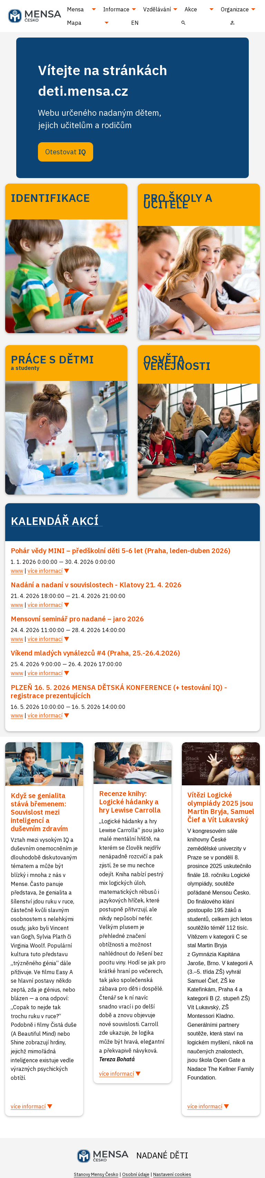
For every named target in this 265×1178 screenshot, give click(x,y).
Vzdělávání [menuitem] (157, 9)
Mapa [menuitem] (74, 22)
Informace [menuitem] (116, 9)
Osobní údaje (135, 1174)
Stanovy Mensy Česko (96, 1174)
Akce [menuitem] (191, 9)
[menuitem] (183, 22)
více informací (45, 570)
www (17, 570)
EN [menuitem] (135, 22)
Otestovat (65, 151)
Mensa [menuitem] (75, 9)
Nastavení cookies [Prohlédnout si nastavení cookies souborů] (172, 1174)
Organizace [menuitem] (235, 9)
